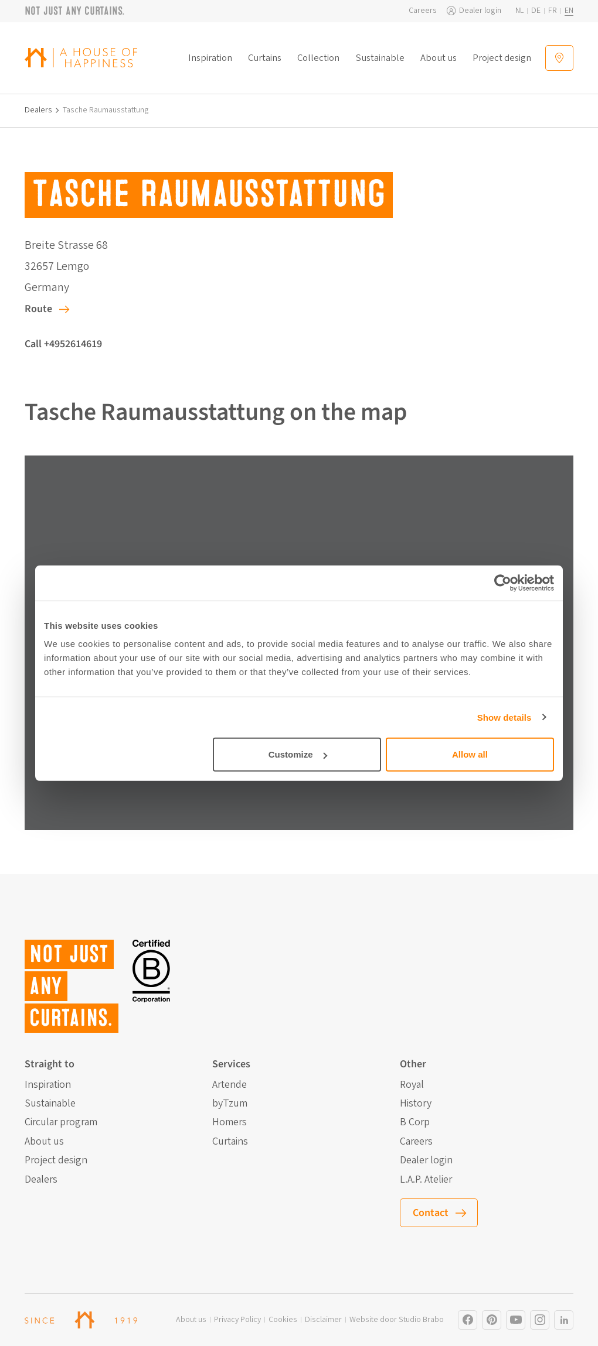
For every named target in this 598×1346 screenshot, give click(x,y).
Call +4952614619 (63, 344)
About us (438, 58)
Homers (229, 1122)
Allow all (470, 754)
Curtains (264, 58)
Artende (229, 1084)
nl (519, 11)
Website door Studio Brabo (396, 1320)
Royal (412, 1084)
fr (552, 11)
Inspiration (210, 58)
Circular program (61, 1122)
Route (38, 309)
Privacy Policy (237, 1320)
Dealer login (480, 11)
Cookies (283, 1320)
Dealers (38, 110)
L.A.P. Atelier (426, 1179)
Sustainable (380, 58)
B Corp (415, 1122)
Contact (430, 1212)
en (569, 11)
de (536, 11)
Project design (502, 58)
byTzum (229, 1103)
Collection (318, 58)
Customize (298, 754)
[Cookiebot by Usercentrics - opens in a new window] (502, 582)
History (415, 1103)
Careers (423, 11)
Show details (504, 717)
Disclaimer (323, 1320)
